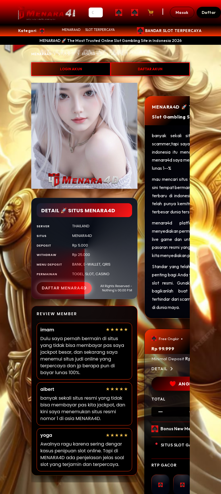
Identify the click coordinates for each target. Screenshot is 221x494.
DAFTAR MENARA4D (64, 288)
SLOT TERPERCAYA (100, 29)
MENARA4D (71, 29)
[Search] (96, 12)
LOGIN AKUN (71, 69)
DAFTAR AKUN (150, 69)
